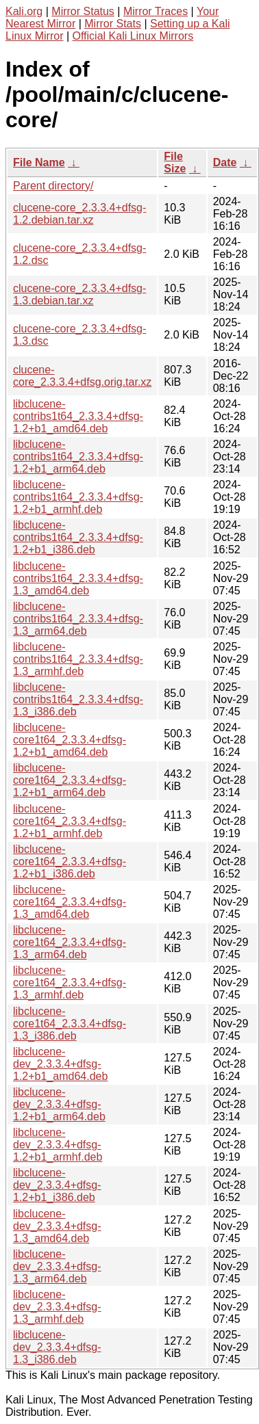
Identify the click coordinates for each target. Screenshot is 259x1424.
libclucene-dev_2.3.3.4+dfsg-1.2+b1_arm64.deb (59, 1104)
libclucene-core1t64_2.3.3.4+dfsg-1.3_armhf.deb (69, 982)
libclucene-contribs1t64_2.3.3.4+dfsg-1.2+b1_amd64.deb (78, 416)
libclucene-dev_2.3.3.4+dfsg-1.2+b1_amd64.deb (60, 1064)
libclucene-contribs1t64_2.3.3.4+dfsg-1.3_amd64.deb (78, 578)
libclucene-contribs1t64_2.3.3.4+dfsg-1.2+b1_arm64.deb (78, 456)
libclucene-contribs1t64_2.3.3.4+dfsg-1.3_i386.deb (78, 699)
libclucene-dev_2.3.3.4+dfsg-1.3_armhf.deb (57, 1307)
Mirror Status (82, 11)
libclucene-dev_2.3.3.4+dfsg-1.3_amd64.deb (57, 1226)
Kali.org (23, 11)
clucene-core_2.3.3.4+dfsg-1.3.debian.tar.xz (79, 294)
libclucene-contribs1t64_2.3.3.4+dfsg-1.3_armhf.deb (78, 659)
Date (225, 162)
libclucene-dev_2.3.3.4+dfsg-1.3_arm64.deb (57, 1266)
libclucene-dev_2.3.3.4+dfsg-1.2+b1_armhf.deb (57, 1144)
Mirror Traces (155, 11)
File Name (39, 162)
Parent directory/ (53, 186)
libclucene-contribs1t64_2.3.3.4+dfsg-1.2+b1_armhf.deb (78, 497)
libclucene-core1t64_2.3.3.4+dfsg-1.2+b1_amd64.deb (69, 740)
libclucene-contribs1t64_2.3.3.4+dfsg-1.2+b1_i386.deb (78, 537)
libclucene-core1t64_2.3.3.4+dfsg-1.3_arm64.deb (69, 942)
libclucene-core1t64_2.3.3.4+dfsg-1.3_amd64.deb (69, 902)
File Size (175, 162)
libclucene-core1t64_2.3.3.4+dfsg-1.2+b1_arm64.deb (69, 780)
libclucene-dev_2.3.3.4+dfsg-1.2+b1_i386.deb (57, 1185)
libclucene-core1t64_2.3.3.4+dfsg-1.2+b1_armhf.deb (69, 821)
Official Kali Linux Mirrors (133, 36)
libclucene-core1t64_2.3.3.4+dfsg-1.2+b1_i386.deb (69, 861)
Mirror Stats (112, 23)
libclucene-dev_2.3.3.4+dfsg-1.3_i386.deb (57, 1347)
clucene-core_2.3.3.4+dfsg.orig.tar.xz (82, 376)
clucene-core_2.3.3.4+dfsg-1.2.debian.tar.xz (79, 214)
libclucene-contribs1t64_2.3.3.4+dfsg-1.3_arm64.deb (78, 619)
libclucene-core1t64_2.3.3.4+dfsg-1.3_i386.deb (69, 1023)
